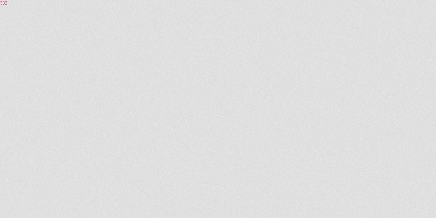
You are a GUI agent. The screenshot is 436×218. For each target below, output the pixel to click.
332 (3, 3)
